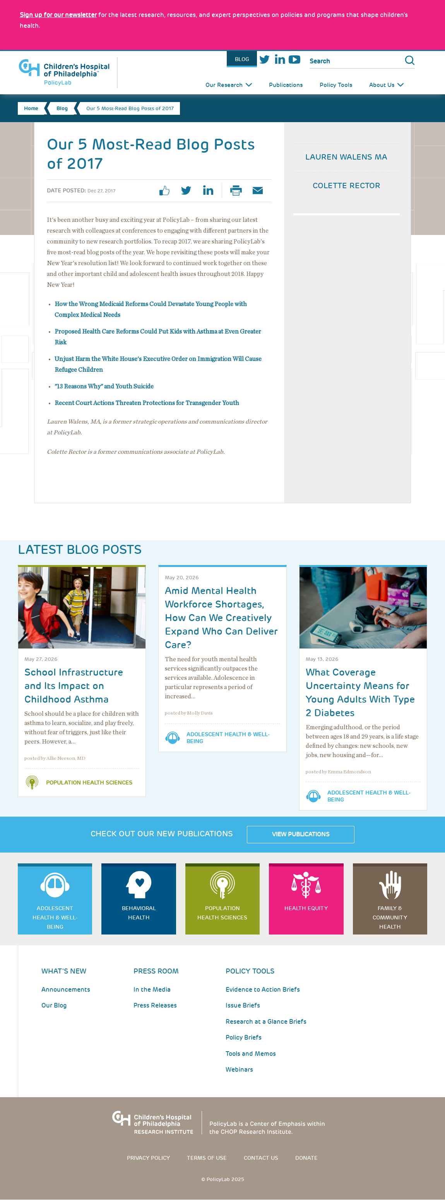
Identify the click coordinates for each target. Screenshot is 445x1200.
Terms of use (207, 1157)
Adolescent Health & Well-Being (228, 738)
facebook (167, 190)
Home (31, 108)
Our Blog (54, 1005)
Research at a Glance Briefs (266, 1022)
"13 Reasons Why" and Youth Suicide (104, 386)
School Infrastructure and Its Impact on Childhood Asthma (73, 686)
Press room (156, 971)
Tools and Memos (251, 1054)
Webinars (239, 1070)
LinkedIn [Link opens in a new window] (279, 59)
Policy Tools (336, 85)
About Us (381, 85)
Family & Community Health (390, 917)
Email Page (261, 190)
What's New (63, 971)
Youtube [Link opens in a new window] (294, 59)
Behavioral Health (139, 913)
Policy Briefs (244, 1037)
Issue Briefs (243, 1005)
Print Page (239, 190)
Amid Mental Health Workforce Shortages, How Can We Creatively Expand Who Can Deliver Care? (221, 617)
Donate (306, 1157)
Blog (242, 59)
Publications (286, 85)
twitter (189, 190)
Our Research (224, 85)
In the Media (152, 990)
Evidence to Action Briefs (263, 990)
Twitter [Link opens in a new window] (264, 59)
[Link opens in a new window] (58, 15)
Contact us (261, 1157)
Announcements (65, 990)
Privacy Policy (148, 1157)
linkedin (211, 190)
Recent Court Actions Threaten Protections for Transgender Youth (147, 403)
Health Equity (306, 908)
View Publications (300, 834)
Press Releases (155, 1005)
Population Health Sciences (89, 782)
